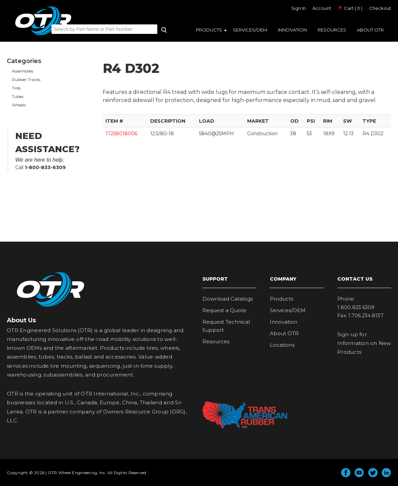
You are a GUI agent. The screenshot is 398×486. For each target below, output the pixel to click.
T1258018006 (121, 133)
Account (322, 8)
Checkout (380, 8)
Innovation (292, 30)
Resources (332, 30)
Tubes (17, 96)
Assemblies (22, 71)
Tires (16, 87)
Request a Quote (224, 310)
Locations (282, 345)
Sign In (298, 8)
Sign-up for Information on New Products (364, 343)
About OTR (370, 30)
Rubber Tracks (26, 79)
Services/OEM (250, 30)
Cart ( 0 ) (350, 8)
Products (209, 30)
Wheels (19, 104)
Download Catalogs (227, 299)
